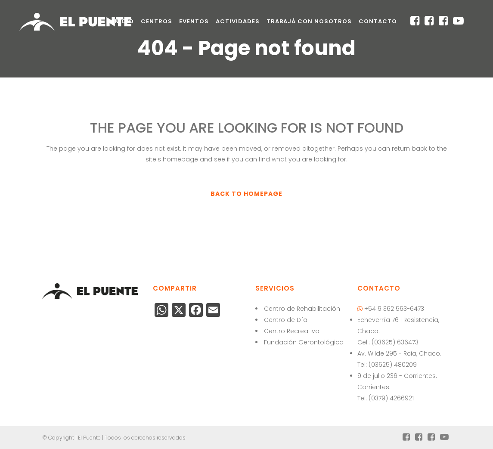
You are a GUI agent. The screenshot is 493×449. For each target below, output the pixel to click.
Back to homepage (246, 193)
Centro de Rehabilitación (302, 308)
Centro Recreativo (291, 331)
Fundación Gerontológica (304, 342)
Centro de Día (285, 320)
